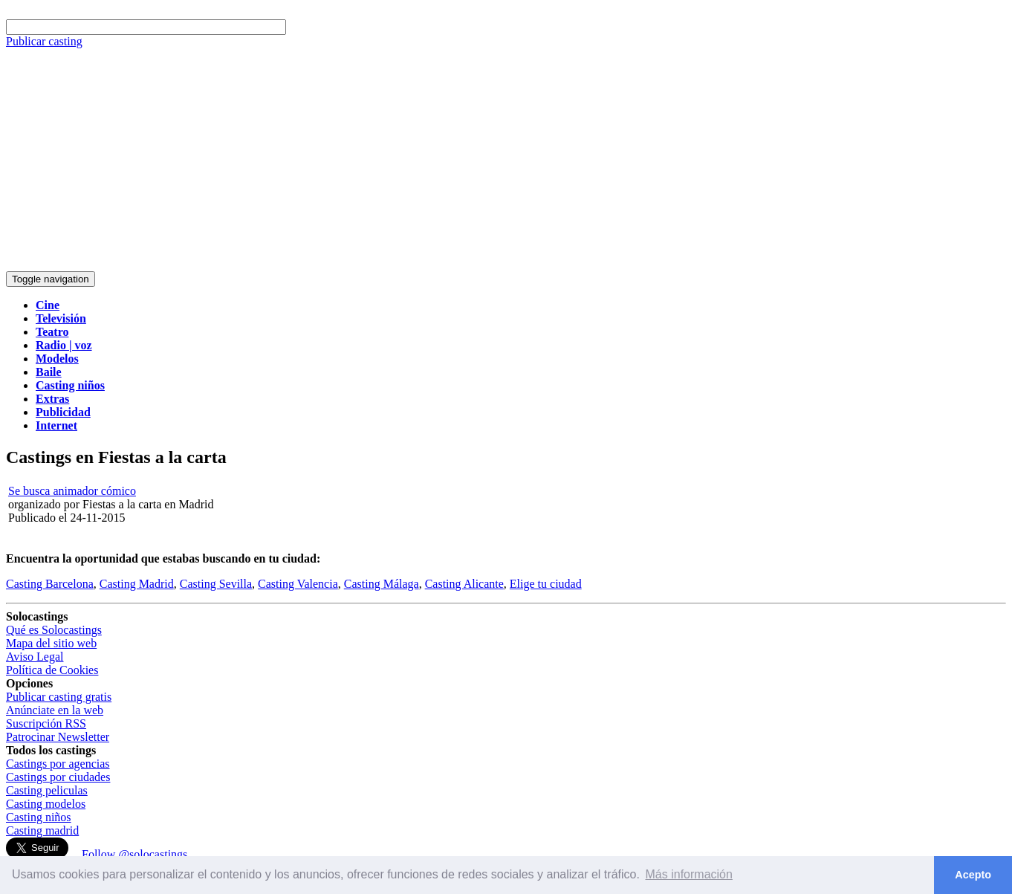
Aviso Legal (34, 656)
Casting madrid (42, 830)
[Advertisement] (506, 160)
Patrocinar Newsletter (57, 737)
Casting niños (38, 817)
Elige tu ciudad (546, 583)
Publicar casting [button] (44, 41)
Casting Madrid (137, 583)
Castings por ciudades (58, 777)
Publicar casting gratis (58, 696)
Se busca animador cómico (72, 491)
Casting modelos (45, 803)
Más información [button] (689, 874)
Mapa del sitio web (51, 643)
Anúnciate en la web (54, 710)
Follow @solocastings (134, 854)
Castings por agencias (58, 763)
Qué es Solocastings (54, 629)
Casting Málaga (381, 583)
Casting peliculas (47, 790)
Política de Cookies (52, 670)
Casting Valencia (298, 583)
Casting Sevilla (216, 583)
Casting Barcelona (50, 583)
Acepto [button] (973, 875)
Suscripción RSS (46, 723)
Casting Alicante (464, 583)
